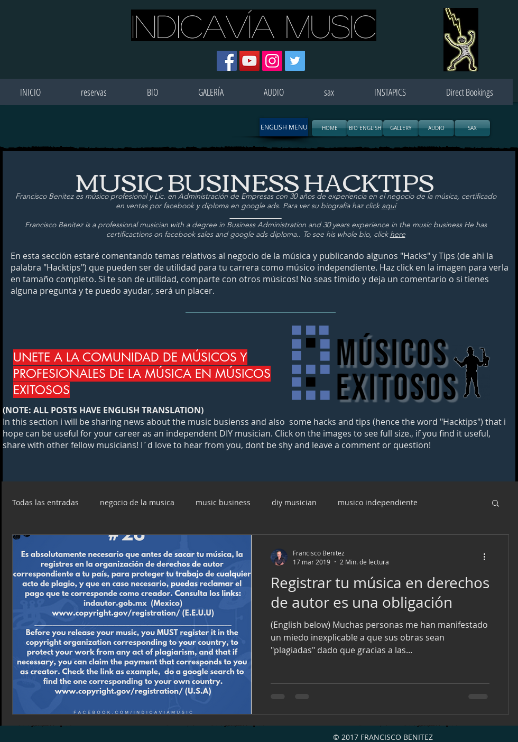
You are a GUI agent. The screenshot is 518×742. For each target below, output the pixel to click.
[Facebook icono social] (227, 61)
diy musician (294, 502)
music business (223, 502)
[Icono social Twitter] (295, 61)
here (397, 234)
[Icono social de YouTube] (249, 61)
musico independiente (378, 502)
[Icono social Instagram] (272, 61)
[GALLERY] (401, 128)
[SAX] (472, 128)
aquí (389, 205)
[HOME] (329, 128)
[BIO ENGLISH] (365, 128)
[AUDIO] (436, 128)
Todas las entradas (45, 502)
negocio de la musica (137, 502)
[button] (284, 127)
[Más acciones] (488, 557)
